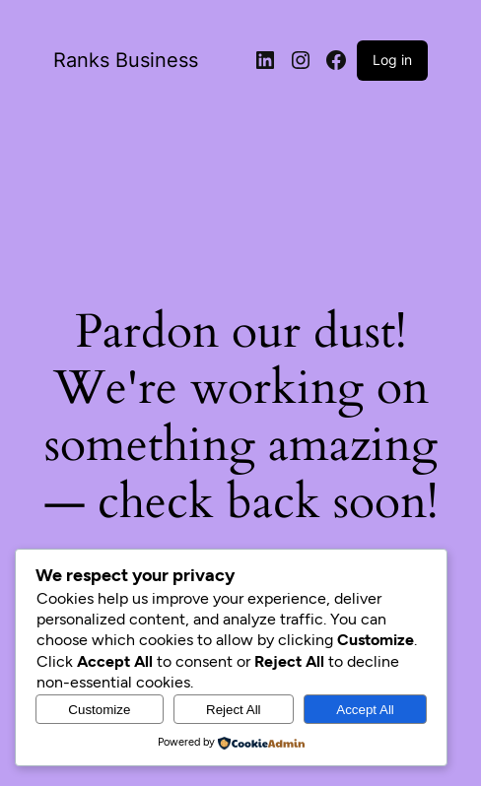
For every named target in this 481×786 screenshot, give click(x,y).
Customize (99, 709)
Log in (392, 59)
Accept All (365, 709)
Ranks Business (125, 60)
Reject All (233, 709)
